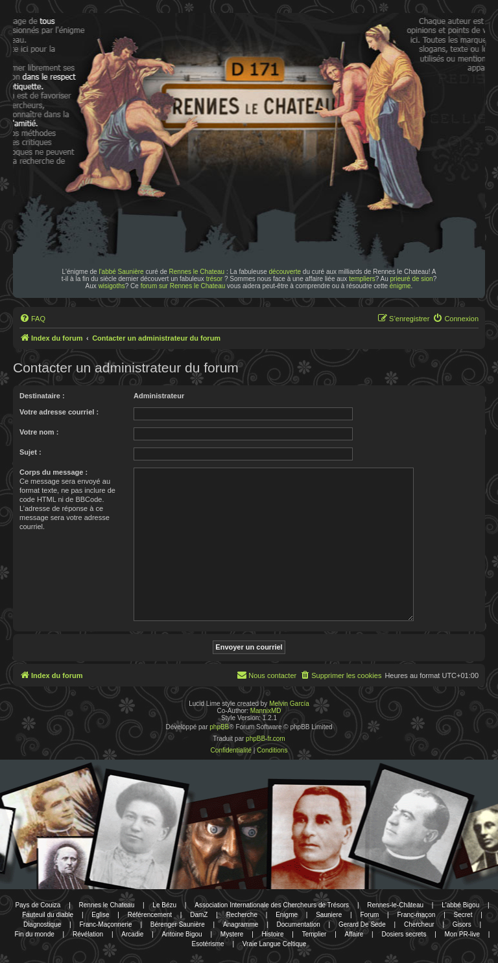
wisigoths (112, 285)
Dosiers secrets (403, 934)
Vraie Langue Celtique (275, 943)
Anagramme (240, 924)
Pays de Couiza (37, 905)
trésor (214, 278)
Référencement (150, 914)
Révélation (88, 934)
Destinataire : (42, 396)
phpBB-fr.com (265, 738)
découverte (285, 271)
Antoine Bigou (181, 934)
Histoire (273, 934)
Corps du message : (53, 472)
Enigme (287, 914)
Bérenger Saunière (177, 924)
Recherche (241, 914)
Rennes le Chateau (197, 271)
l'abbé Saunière (121, 271)
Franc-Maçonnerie (105, 924)
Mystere (232, 934)
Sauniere (329, 914)
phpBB (219, 727)
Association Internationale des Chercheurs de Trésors (272, 905)
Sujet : (30, 452)
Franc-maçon (416, 914)
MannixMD (265, 710)
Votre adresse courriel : (59, 412)
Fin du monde (34, 934)
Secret (463, 914)
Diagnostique (42, 924)
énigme (400, 285)
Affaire (354, 934)
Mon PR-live (462, 934)
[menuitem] (32, 318)
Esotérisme (208, 943)
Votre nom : (38, 432)
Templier (314, 934)
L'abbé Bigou (460, 905)
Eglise (100, 914)
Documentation (298, 924)
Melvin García (289, 703)
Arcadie (132, 934)
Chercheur (419, 924)
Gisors (462, 924)
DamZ (199, 914)
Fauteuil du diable (47, 914)
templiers (362, 278)
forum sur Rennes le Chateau (183, 285)
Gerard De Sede (362, 924)
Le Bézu (164, 905)
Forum (369, 914)
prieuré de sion (411, 278)
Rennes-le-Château (395, 905)
